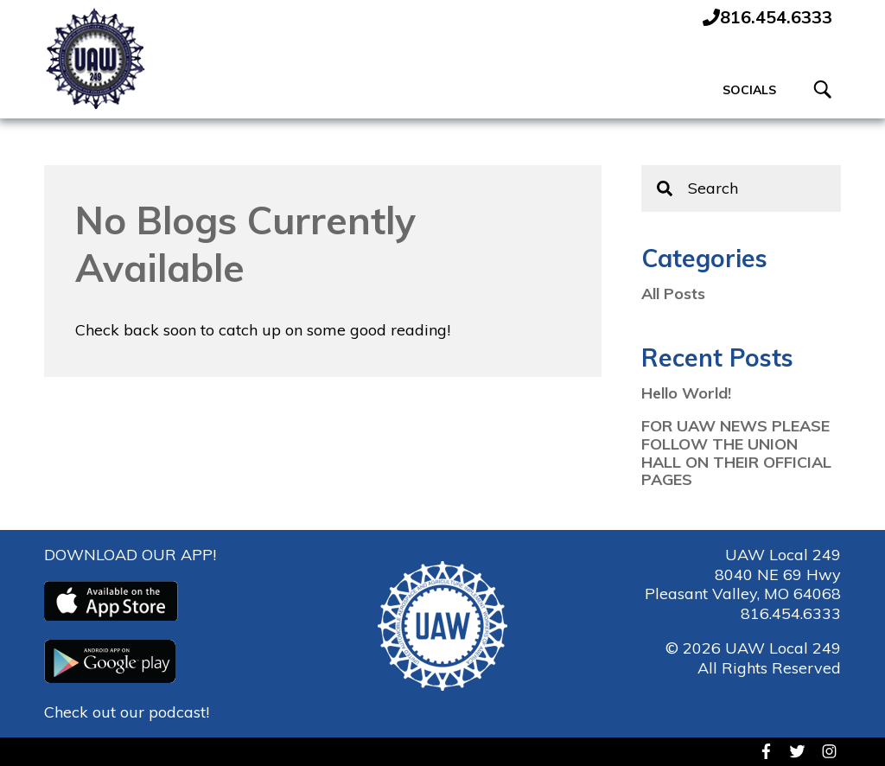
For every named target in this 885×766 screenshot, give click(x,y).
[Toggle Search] (823, 91)
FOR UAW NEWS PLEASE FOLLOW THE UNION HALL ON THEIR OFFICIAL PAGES (736, 454)
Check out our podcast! (126, 712)
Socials (749, 91)
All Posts (673, 295)
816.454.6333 (791, 613)
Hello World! (686, 395)
